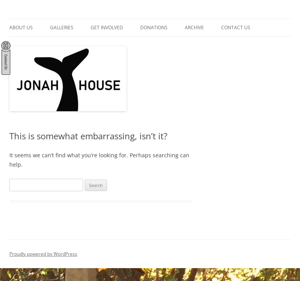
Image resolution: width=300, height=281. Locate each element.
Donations (154, 27)
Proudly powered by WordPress (43, 254)
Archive (194, 27)
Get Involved (107, 27)
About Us (21, 27)
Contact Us (235, 27)
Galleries (61, 27)
